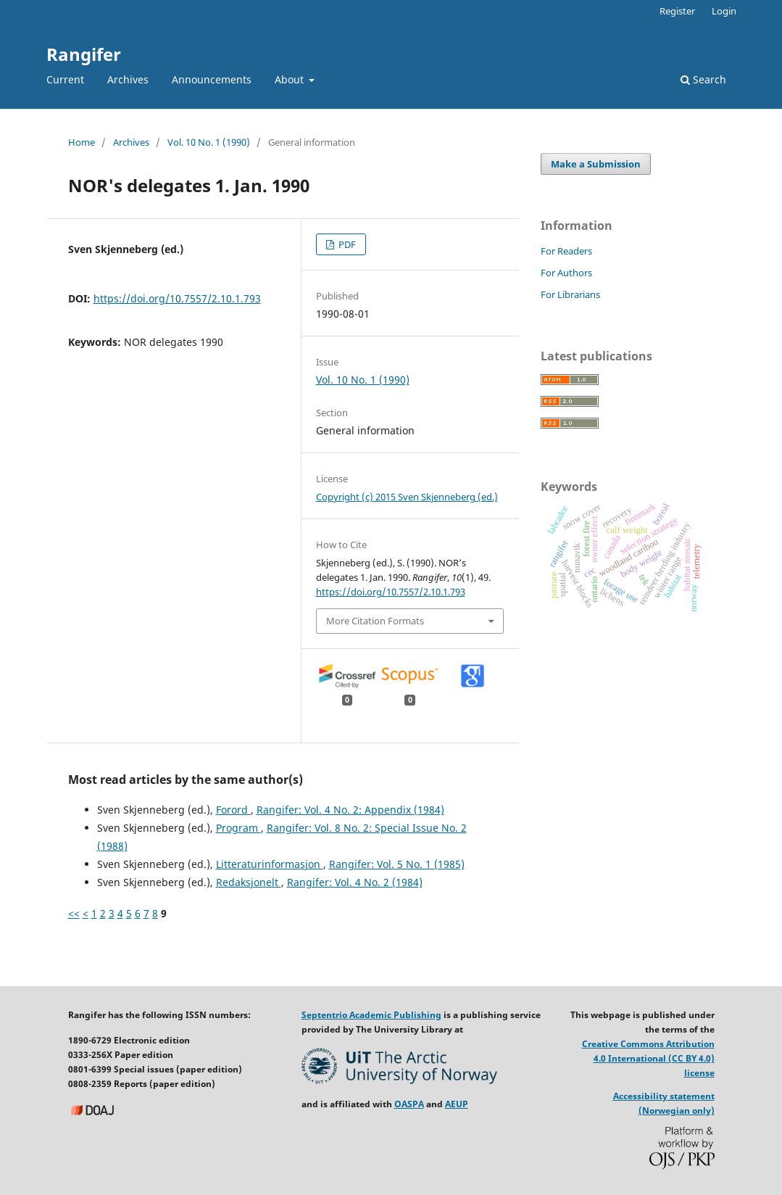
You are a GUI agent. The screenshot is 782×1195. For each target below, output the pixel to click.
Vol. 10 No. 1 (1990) (208, 142)
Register (677, 10)
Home (81, 142)
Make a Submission (596, 163)
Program (238, 828)
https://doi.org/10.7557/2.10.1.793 (177, 298)
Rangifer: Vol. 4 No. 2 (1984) (355, 882)
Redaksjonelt (248, 882)
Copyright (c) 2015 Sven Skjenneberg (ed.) (407, 496)
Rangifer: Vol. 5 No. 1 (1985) (397, 864)
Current (65, 79)
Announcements (211, 79)
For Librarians (570, 294)
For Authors (566, 272)
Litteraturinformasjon (269, 864)
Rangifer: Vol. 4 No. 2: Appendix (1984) (350, 809)
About (291, 79)
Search (703, 79)
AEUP (456, 1104)
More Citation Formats (375, 620)
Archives (128, 79)
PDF (346, 244)
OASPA (409, 1104)
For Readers (566, 250)
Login (724, 10)
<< (74, 913)
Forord (233, 809)
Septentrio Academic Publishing (371, 1015)
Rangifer (83, 54)
